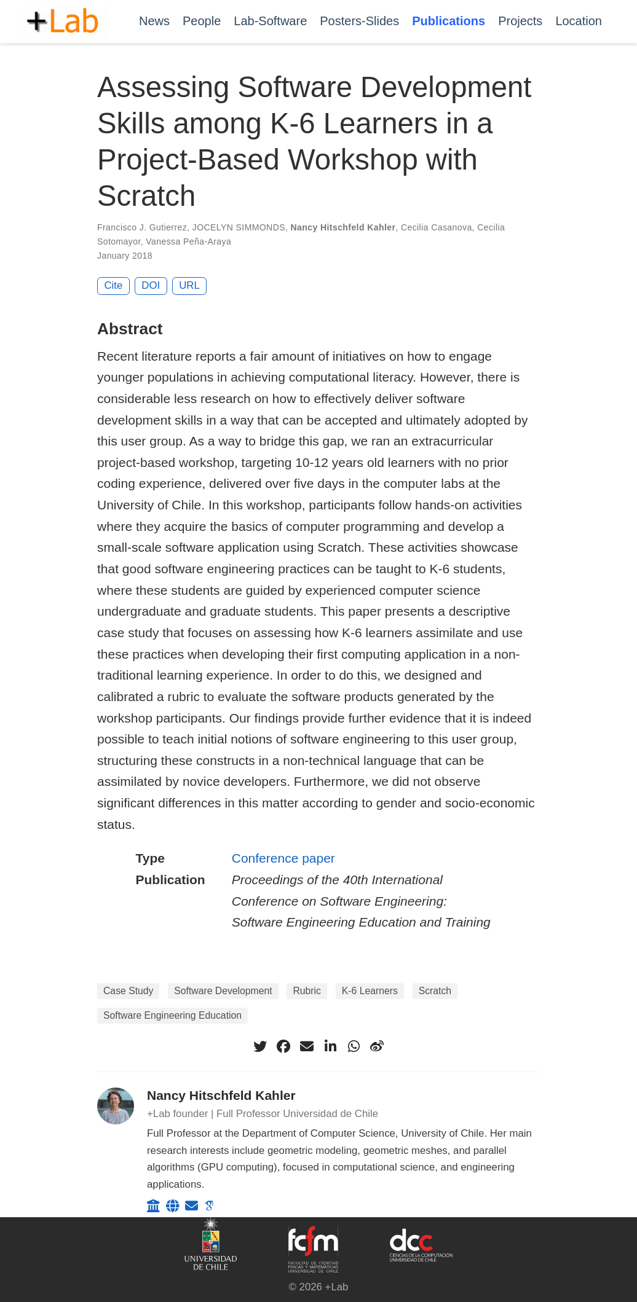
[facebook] (283, 1046)
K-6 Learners (370, 991)
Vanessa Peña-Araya (188, 241)
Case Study (128, 991)
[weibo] (377, 1046)
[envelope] (307, 1046)
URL (189, 285)
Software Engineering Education (172, 1015)
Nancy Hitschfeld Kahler (343, 227)
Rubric (307, 991)
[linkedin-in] (330, 1046)
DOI (150, 285)
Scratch (435, 991)
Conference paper (283, 858)
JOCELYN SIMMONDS (238, 227)
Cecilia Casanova (436, 227)
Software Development (223, 991)
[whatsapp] (353, 1046)
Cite (114, 285)
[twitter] (260, 1046)
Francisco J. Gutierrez (142, 227)
